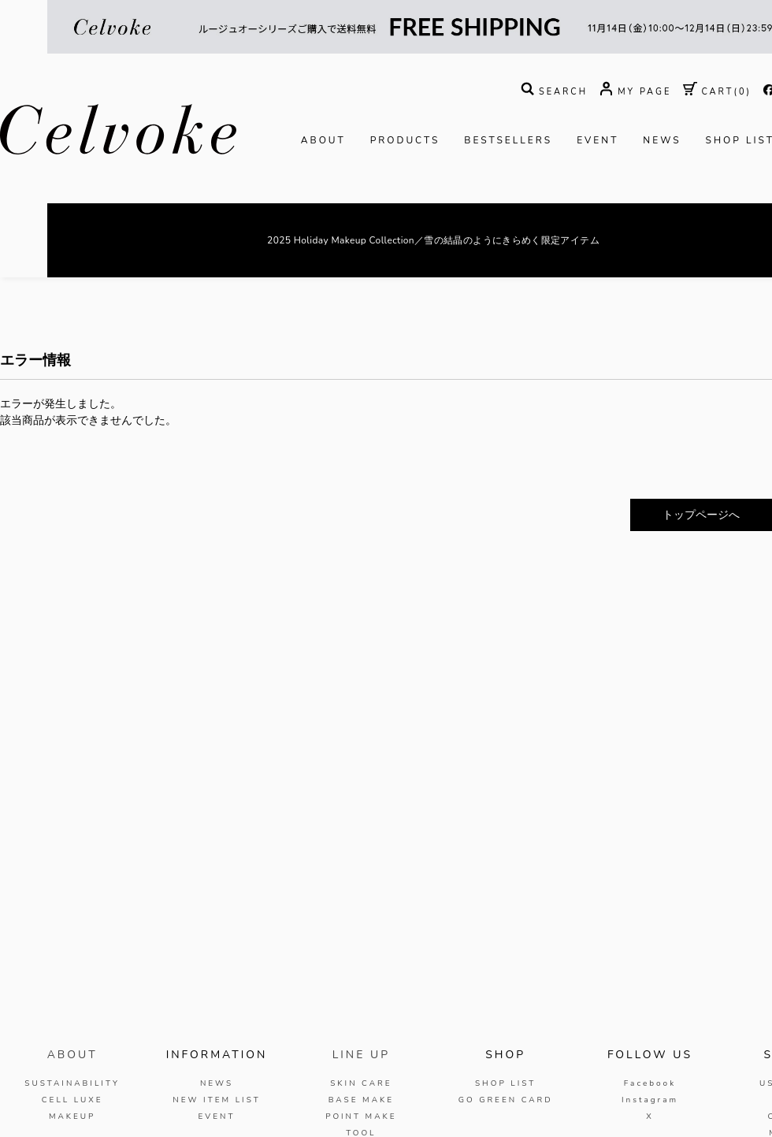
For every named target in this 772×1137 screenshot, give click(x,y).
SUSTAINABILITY (72, 1083)
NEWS (662, 140)
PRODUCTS (405, 140)
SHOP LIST (505, 1083)
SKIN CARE (361, 1083)
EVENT (597, 140)
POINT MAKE (360, 1116)
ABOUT (323, 140)
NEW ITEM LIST (216, 1099)
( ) (717, 91)
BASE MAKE (361, 1099)
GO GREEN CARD (505, 1099)
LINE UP (361, 1054)
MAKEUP (72, 1116)
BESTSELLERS (508, 140)
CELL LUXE (72, 1099)
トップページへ (701, 514)
